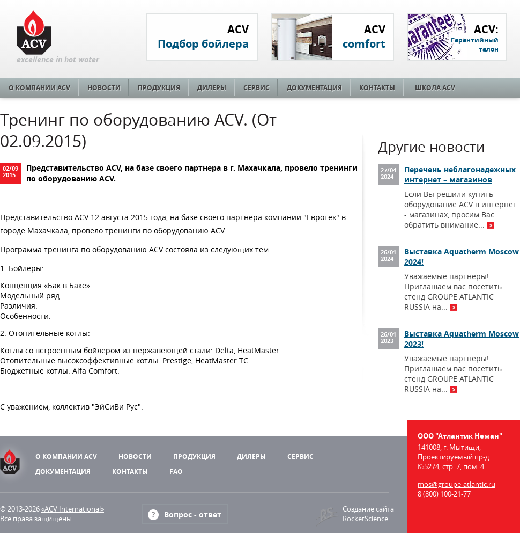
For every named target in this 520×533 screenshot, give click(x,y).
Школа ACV (435, 87)
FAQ (176, 471)
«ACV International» (72, 509)
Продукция (159, 87)
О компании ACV (39, 87)
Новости (104, 87)
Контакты (377, 87)
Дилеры (211, 87)
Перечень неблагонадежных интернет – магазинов (460, 174)
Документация (314, 87)
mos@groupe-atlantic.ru (456, 484)
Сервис (256, 87)
